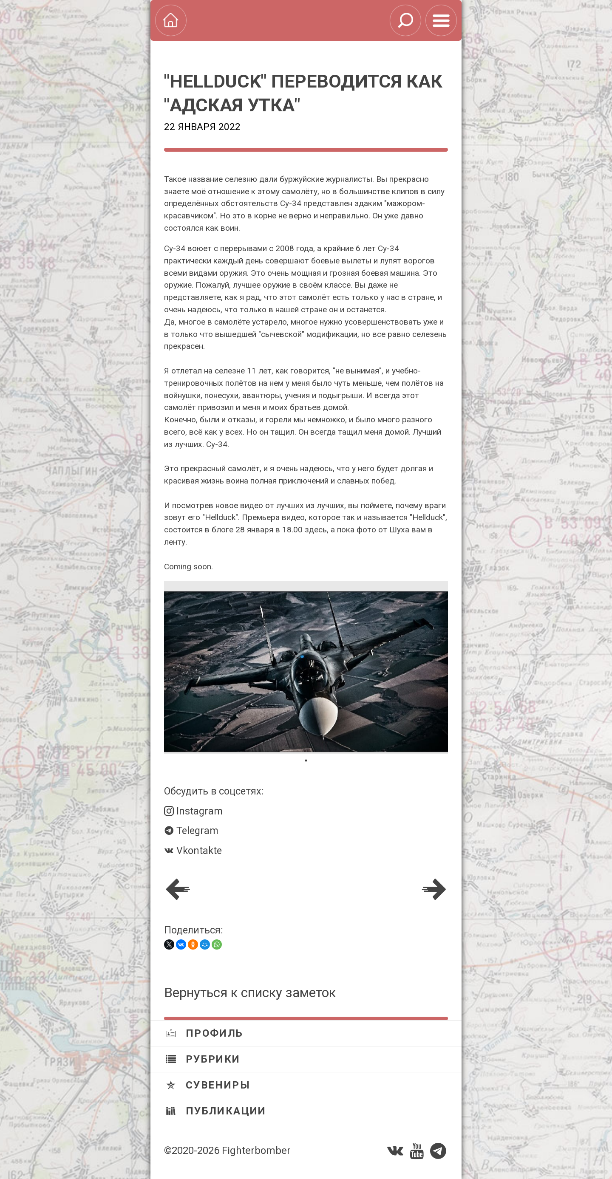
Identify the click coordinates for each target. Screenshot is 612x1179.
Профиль (205, 1033)
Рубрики (203, 1059)
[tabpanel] (306, 667)
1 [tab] (306, 760)
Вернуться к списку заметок (250, 993)
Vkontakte (193, 851)
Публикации (216, 1111)
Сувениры (208, 1085)
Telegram (191, 831)
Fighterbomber (256, 1150)
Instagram (193, 811)
